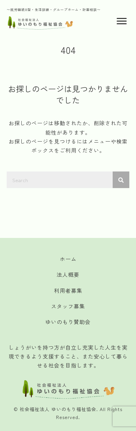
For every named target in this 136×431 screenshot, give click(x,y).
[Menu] (121, 21)
